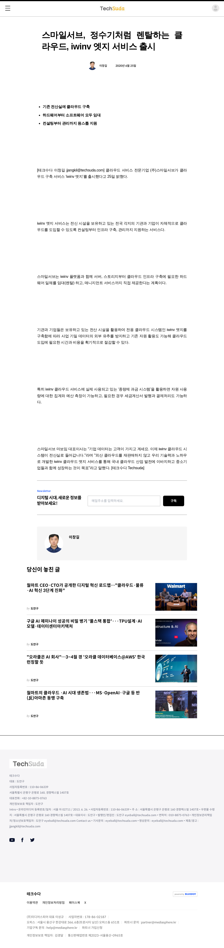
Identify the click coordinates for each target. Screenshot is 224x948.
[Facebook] (22, 840)
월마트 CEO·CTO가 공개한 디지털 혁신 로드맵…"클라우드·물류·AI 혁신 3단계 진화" (85, 588)
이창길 (103, 65)
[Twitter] (32, 840)
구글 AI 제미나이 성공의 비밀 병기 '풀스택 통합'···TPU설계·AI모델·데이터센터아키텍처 (84, 624)
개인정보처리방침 (53, 903)
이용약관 (32, 903)
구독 (174, 501)
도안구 (34, 608)
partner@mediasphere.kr (158, 922)
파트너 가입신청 (92, 928)
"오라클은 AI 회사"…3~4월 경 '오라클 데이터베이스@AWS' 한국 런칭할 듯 (86, 659)
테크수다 (34, 894)
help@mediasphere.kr (61, 928)
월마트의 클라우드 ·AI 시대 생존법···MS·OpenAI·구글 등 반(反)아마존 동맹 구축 (83, 695)
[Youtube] (12, 840)
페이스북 (74, 903)
